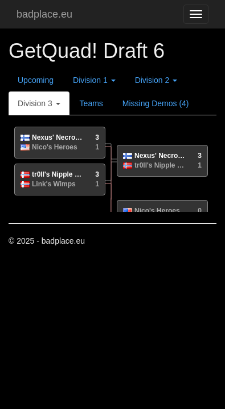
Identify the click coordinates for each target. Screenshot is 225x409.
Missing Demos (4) (155, 103)
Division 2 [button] (156, 80)
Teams (91, 103)
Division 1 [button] (94, 80)
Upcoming (36, 80)
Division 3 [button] (39, 103)
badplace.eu (44, 14)
